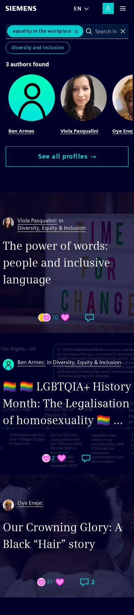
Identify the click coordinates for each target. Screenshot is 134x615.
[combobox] (106, 31)
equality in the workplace (42, 31)
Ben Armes (21, 131)
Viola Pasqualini (79, 131)
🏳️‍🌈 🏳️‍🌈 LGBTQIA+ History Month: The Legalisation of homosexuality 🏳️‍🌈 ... (67, 403)
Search (88, 31)
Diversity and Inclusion (38, 47)
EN (78, 8)
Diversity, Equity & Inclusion (51, 228)
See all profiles (67, 156)
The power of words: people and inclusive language (56, 262)
